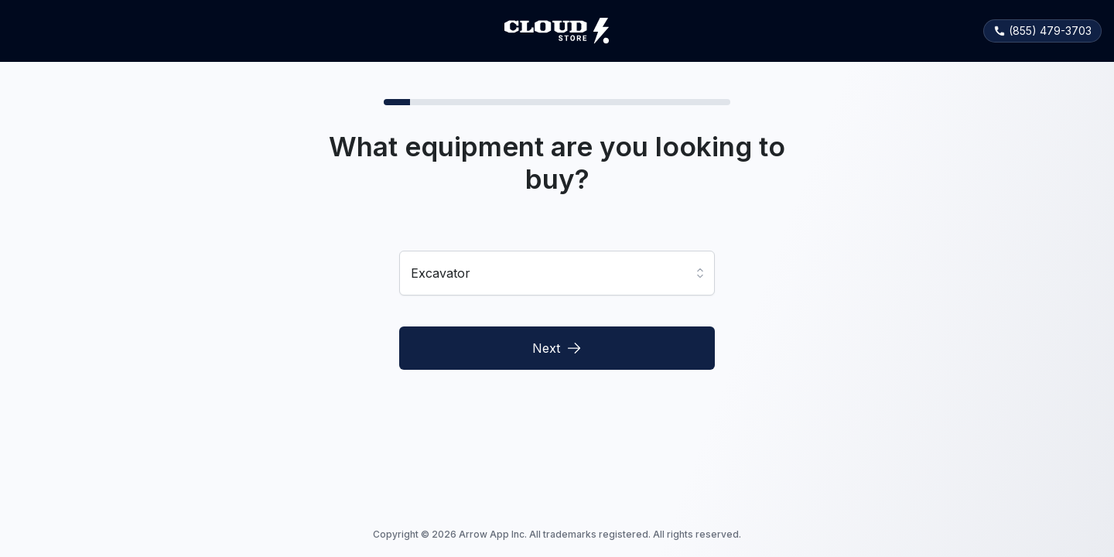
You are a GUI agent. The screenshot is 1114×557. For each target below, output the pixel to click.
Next (557, 348)
